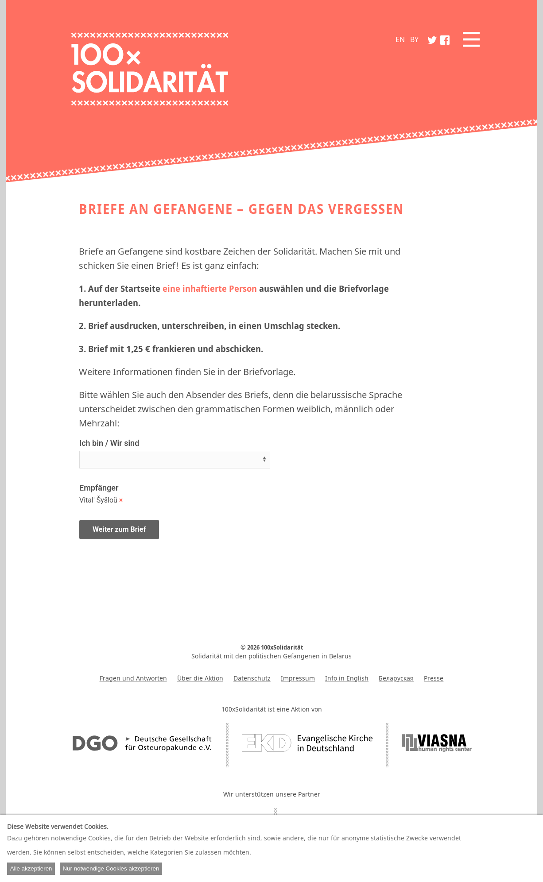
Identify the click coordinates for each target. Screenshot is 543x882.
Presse (433, 678)
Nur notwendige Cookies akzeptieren (110, 868)
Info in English (346, 678)
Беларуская (396, 678)
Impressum (298, 678)
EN (400, 39)
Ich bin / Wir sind (109, 443)
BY (414, 39)
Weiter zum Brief (119, 529)
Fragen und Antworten (133, 678)
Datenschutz (252, 678)
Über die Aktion (200, 678)
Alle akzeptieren (31, 868)
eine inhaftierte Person (210, 288)
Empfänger (98, 487)
